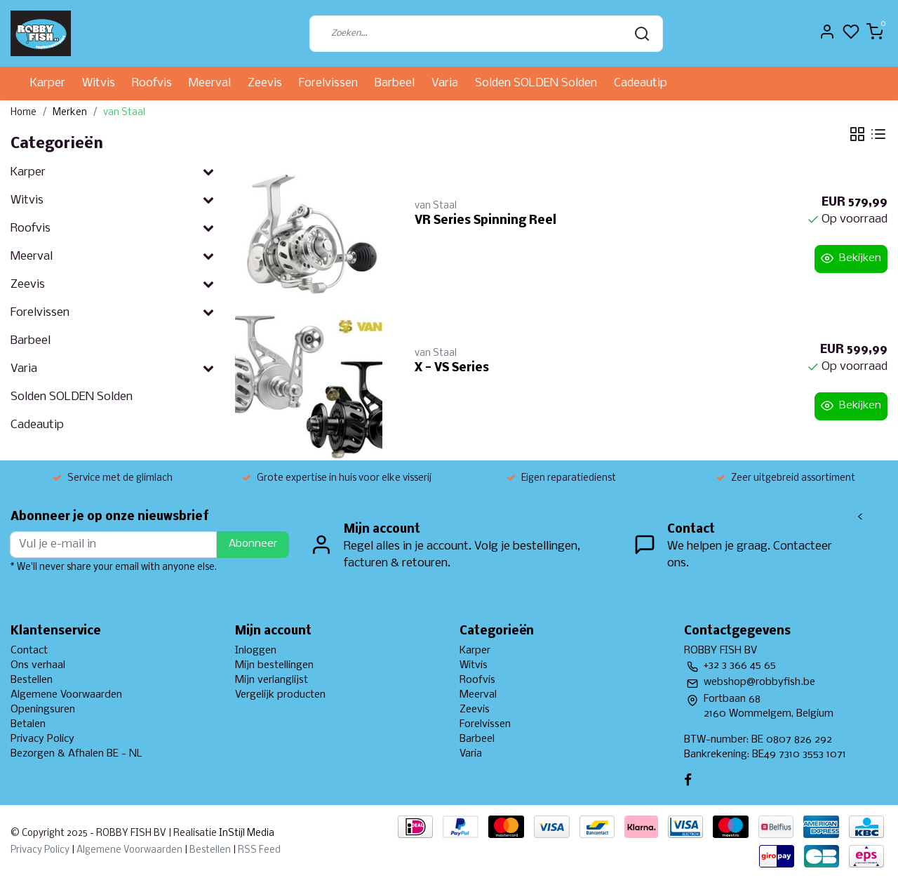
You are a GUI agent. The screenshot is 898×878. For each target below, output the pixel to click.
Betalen (28, 724)
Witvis (98, 83)
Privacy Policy (42, 739)
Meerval (210, 83)
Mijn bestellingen (274, 665)
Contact (29, 650)
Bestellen (32, 680)
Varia (444, 83)
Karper (47, 83)
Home (23, 112)
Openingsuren (43, 709)
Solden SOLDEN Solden (536, 83)
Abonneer (253, 544)
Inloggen (255, 650)
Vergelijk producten (280, 694)
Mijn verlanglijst (271, 680)
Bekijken (851, 258)
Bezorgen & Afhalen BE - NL (76, 753)
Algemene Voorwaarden (66, 694)
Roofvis (152, 83)
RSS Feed (259, 850)
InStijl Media (245, 833)
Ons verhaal (38, 665)
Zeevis (265, 83)
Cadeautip (640, 83)
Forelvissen (328, 83)
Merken (70, 112)
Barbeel (395, 83)
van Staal (124, 112)
